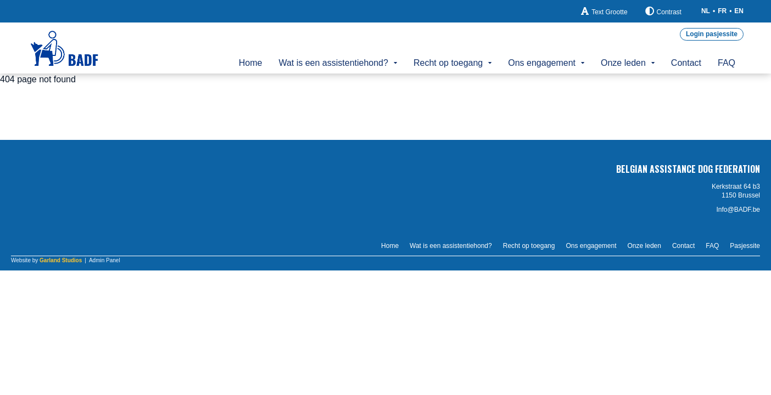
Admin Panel (104, 260)
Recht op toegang (448, 62)
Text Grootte (604, 11)
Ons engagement (542, 62)
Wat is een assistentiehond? (333, 62)
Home (250, 62)
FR (722, 11)
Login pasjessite (712, 34)
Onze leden (623, 62)
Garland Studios (61, 260)
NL (705, 11)
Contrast (663, 11)
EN (739, 11)
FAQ (726, 62)
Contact (686, 62)
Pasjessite (745, 246)
